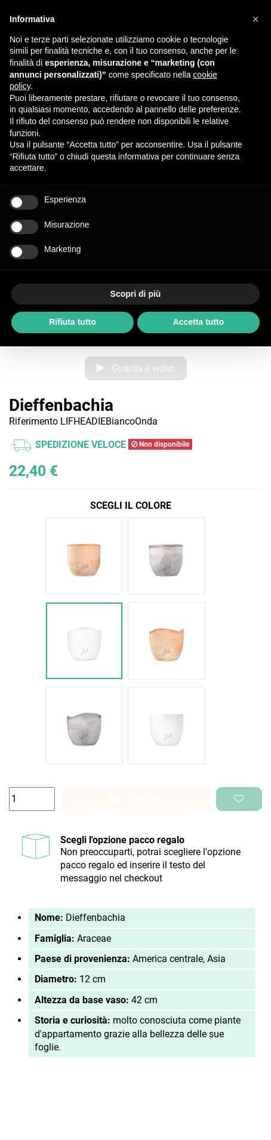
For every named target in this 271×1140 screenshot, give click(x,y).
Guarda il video (136, 368)
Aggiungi (135, 798)
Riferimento (33, 421)
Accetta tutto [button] (198, 322)
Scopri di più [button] (135, 294)
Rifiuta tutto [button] (72, 322)
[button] (255, 19)
